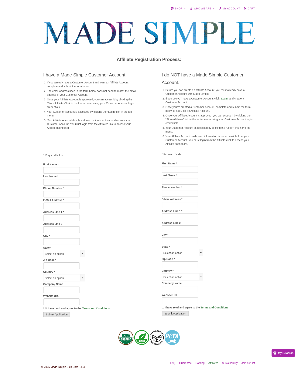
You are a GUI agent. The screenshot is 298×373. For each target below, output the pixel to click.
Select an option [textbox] (54, 253)
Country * (49, 271)
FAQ (172, 363)
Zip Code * (49, 259)
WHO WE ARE (204, 8)
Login (224, 98)
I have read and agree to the (76, 308)
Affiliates (213, 363)
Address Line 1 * (53, 211)
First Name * (51, 164)
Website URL (51, 295)
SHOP (180, 8)
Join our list (248, 363)
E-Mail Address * (53, 200)
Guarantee (185, 363)
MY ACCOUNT (231, 8)
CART (251, 8)
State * (47, 247)
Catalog (199, 363)
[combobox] (64, 253)
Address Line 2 (52, 223)
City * (46, 235)
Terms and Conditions (96, 308)
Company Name (53, 284)
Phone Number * (53, 188)
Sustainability (230, 363)
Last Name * (50, 176)
